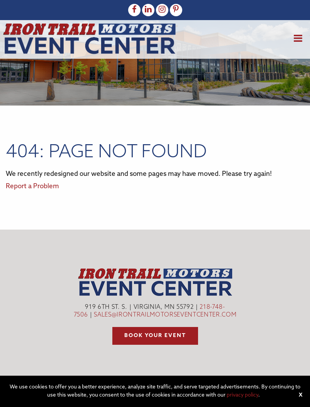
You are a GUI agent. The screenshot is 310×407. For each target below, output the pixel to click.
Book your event (155, 335)
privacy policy (242, 395)
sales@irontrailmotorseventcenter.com (165, 315)
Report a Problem (32, 186)
